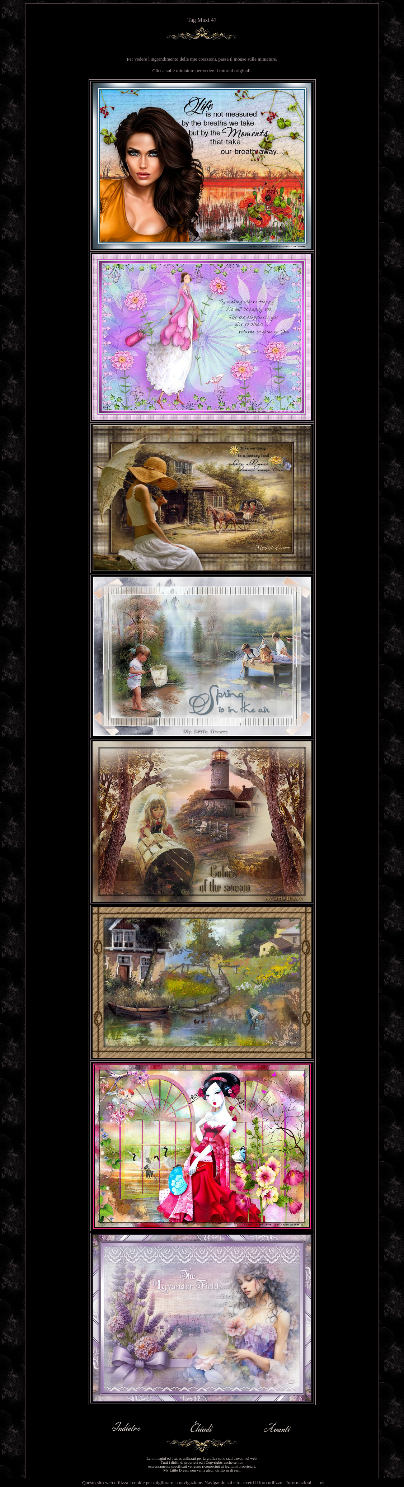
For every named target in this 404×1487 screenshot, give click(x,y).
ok (322, 1482)
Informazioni (298, 1482)
